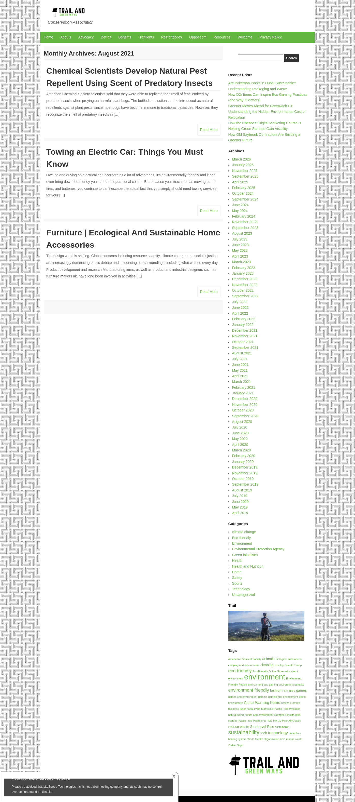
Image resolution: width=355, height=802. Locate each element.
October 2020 (243, 410)
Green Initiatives (245, 555)
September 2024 (245, 199)
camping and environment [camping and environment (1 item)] (243, 665)
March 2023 (241, 262)
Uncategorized (243, 595)
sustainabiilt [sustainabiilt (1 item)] (282, 726)
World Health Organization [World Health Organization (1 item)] (263, 739)
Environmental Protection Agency (258, 549)
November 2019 (244, 473)
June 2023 (240, 245)
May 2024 (239, 211)
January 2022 (243, 325)
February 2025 (243, 188)
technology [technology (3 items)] (278, 732)
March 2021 (241, 382)
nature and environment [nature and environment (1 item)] (259, 714)
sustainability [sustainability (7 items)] (243, 732)
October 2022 (243, 290)
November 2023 (244, 222)
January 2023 (243, 273)
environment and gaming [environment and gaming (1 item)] (263, 684)
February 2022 (243, 319)
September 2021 (245, 347)
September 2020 (245, 416)
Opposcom (197, 37)
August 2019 (242, 490)
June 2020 (240, 433)
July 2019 (239, 496)
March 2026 (241, 159)
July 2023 (239, 239)
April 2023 (240, 256)
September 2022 (245, 296)
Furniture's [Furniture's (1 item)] (288, 690)
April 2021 (240, 376)
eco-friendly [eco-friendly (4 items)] (240, 670)
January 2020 (243, 462)
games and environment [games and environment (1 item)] (242, 696)
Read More (209, 130)
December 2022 (244, 279)
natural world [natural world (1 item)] (236, 714)
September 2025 (245, 176)
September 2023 (245, 228)
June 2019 (240, 502)
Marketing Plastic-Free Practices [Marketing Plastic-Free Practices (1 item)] (280, 708)
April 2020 (240, 445)
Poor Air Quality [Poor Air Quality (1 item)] (291, 720)
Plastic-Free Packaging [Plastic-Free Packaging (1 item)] (252, 720)
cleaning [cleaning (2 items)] (267, 665)
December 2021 (244, 330)
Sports (237, 583)
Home (48, 37)
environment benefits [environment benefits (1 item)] (291, 684)
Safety (237, 578)
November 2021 (244, 336)
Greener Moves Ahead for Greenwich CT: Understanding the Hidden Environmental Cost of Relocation (266, 111)
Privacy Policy (271, 37)
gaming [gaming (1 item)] (262, 696)
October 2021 (243, 342)
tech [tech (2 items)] (263, 733)
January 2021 (243, 393)
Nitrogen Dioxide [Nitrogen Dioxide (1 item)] (284, 714)
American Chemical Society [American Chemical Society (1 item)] (244, 659)
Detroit (106, 37)
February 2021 (243, 387)
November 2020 (244, 405)
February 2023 (243, 268)
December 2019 (244, 467)
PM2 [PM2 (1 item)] (269, 720)
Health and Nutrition (247, 566)
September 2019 (245, 484)
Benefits (124, 37)
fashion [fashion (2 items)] (276, 690)
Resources (222, 37)
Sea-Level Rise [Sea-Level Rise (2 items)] (262, 727)
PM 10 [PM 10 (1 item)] (277, 720)
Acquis (65, 37)
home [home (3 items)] (275, 702)
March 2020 (241, 450)
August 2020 (242, 422)
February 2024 (243, 216)
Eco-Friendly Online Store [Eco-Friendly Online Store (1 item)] (268, 671)
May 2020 (239, 439)
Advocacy (86, 37)
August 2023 (242, 233)
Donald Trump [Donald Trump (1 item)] (293, 665)
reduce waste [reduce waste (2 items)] (238, 727)
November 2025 (244, 171)
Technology (241, 589)
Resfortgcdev (171, 37)
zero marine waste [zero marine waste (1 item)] (291, 739)
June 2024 (240, 205)
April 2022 (240, 313)
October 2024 (243, 193)
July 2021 (239, 359)
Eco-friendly (241, 538)
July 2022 (239, 302)
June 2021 (240, 365)
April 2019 (240, 513)
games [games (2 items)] (301, 690)
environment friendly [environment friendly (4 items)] (248, 690)
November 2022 (244, 285)
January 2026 (243, 165)
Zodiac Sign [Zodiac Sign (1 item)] (235, 745)
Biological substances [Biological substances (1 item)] (288, 659)
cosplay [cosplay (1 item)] (279, 665)
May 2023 (239, 250)
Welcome (245, 37)
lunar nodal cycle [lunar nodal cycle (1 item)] (250, 708)
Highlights (146, 37)
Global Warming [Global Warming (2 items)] (256, 703)
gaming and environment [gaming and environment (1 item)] (283, 696)
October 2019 (243, 479)
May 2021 (239, 370)
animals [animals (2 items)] (268, 659)
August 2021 (242, 353)
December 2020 (244, 399)
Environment (242, 543)
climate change (244, 532)
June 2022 (240, 307)
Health (237, 560)
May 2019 (239, 507)
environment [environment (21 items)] (264, 677)
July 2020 (239, 427)
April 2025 (240, 182)
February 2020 (243, 456)
